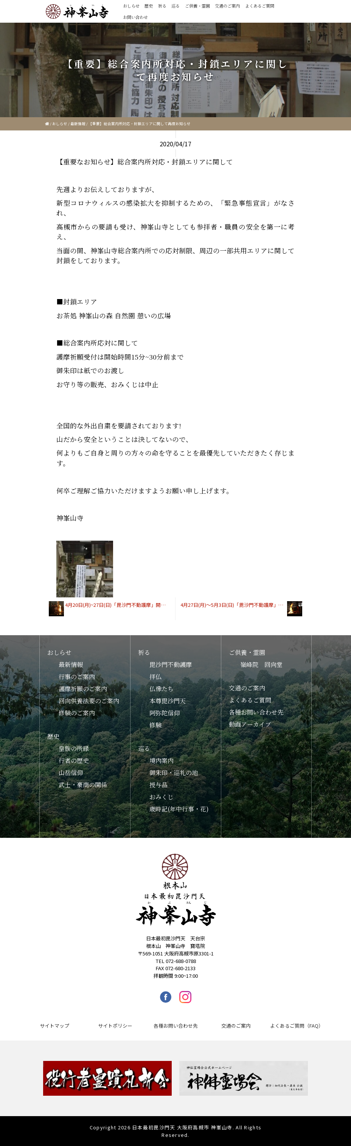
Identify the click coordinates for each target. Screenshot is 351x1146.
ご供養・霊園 (197, 6)
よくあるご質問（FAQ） (296, 1025)
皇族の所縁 (74, 748)
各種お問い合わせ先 (256, 712)
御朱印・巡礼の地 (173, 772)
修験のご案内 (77, 713)
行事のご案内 (77, 676)
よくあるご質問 (259, 6)
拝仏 (155, 676)
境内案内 (161, 760)
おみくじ (161, 796)
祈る (162, 6)
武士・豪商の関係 (83, 784)
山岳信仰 (71, 772)
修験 (155, 725)
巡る (175, 6)
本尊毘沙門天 (167, 700)
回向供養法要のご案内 (89, 700)
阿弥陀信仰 (164, 713)
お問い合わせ (135, 17)
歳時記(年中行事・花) (179, 809)
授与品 (158, 784)
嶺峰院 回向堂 (261, 664)
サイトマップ (54, 1025)
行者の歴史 (74, 760)
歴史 (148, 6)
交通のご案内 (227, 6)
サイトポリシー (115, 1025)
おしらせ (131, 6)
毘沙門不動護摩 (170, 664)
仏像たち (161, 688)
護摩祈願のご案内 (83, 688)
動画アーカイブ (250, 724)
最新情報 (77, 123)
